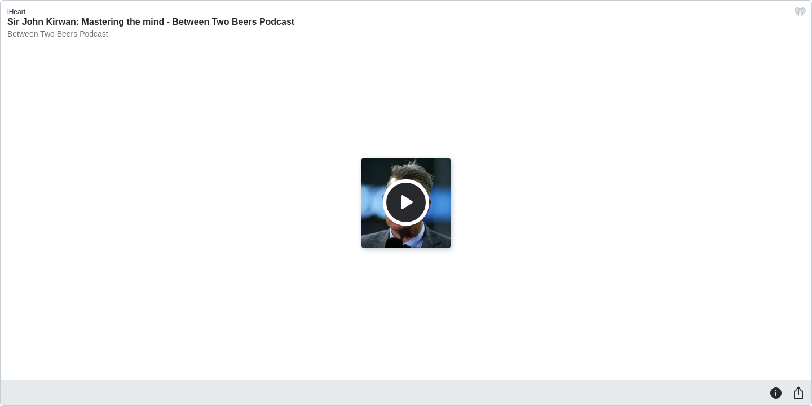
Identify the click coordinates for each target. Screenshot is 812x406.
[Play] (406, 202)
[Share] (798, 392)
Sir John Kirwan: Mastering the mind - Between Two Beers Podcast (150, 22)
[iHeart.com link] (800, 14)
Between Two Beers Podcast (57, 33)
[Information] (776, 392)
